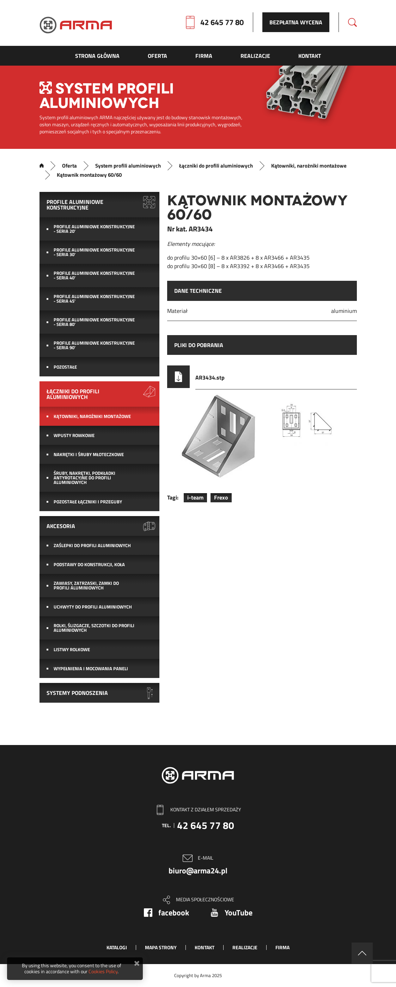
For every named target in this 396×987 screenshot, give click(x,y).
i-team (195, 497)
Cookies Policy (103, 971)
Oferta (69, 166)
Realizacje (244, 947)
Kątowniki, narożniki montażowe (309, 166)
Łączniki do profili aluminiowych (216, 166)
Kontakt (204, 947)
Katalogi (116, 947)
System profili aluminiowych (128, 166)
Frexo (221, 497)
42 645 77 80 (222, 22)
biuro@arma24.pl (198, 871)
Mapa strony (161, 947)
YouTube (238, 912)
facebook (173, 912)
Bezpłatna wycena (295, 22)
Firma (282, 947)
